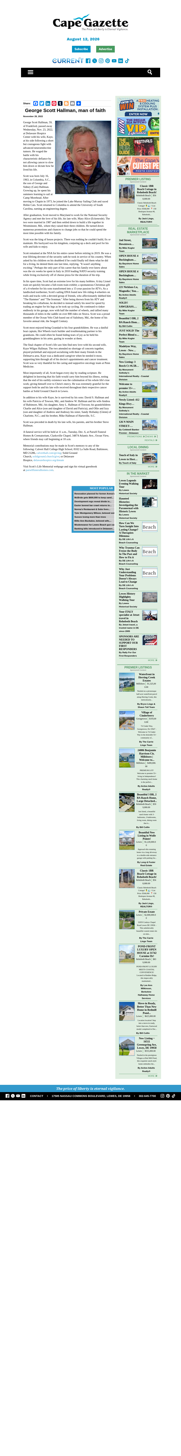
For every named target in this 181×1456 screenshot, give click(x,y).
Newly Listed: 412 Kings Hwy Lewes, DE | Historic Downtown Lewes (129, 402)
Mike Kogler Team (127, 249)
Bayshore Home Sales (129, 265)
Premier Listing (138, 179)
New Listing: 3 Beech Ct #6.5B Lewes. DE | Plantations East (128, 364)
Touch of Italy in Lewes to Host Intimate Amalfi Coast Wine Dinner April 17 (128, 457)
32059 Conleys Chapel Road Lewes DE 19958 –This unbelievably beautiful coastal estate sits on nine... (146, 928)
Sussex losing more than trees (90, 517)
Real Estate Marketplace (138, 230)
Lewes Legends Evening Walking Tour (129, 483)
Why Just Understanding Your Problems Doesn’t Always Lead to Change (128, 575)
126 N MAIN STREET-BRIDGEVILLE (128, 424)
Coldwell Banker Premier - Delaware (129, 431)
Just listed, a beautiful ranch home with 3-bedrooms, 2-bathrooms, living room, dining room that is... (146, 817)
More (151, 466)
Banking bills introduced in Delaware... (94, 528)
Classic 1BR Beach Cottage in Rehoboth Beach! (146, 189)
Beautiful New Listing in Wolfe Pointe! (147, 835)
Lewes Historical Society (128, 492)
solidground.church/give (46, 456)
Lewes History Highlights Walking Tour (127, 596)
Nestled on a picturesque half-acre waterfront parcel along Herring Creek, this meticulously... (146, 695)
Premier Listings (138, 667)
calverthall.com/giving (48, 452)
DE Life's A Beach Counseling (128, 541)
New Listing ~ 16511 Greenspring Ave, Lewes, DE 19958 (147, 1043)
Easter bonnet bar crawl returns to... (93, 505)
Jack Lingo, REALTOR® (147, 220)
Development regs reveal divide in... (92, 501)
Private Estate (147, 911)
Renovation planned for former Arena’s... (95, 493)
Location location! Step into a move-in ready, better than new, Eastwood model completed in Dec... (147, 1024)
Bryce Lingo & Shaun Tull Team (146, 705)
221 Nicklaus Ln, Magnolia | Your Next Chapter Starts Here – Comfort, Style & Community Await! (129, 289)
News (150, 436)
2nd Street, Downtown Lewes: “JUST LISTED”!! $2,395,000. (127, 242)
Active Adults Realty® (127, 296)
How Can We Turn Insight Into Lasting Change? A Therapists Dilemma (129, 529)
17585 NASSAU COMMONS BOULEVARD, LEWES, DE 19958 (91, 1096)
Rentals (149, 440)
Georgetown (141, 719)
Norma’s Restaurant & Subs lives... (92, 509)
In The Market (138, 473)
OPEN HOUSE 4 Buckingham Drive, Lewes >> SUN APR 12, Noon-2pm (128, 258)
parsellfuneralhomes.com (39, 470)
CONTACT (36, 1096)
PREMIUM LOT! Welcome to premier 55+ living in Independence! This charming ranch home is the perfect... (146, 776)
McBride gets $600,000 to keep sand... (93, 497)
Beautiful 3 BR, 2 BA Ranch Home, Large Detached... (147, 797)
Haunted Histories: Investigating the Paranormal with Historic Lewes (128, 505)
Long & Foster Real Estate (147, 864)
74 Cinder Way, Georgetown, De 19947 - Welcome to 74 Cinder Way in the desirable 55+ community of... (146, 732)
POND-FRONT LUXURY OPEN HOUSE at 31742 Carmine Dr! (146, 951)
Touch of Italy (129, 463)
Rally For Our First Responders (128, 654)
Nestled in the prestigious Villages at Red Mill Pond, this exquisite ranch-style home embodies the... (147, 1059)
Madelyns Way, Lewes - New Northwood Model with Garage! (127, 348)
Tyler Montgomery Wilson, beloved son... (95, 513)
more (151, 660)
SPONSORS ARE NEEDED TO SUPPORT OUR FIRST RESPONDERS (129, 643)
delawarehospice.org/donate (48, 460)
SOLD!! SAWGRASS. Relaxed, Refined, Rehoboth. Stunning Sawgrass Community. (129, 305)
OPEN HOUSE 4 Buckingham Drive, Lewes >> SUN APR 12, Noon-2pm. (128, 274)
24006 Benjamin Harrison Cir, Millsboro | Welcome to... (146, 755)
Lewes (139, 842)
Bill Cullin (127, 326)
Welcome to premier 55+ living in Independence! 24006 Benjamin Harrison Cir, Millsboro (128, 386)
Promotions (134, 436)
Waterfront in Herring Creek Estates (146, 677)
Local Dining (138, 447)
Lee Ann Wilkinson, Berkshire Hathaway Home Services (146, 991)
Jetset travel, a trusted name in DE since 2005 (129, 627)
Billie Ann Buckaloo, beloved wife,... (92, 521)
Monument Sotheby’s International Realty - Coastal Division (134, 374)
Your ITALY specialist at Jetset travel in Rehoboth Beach (129, 616)
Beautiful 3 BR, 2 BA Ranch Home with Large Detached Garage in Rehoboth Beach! (129, 320)
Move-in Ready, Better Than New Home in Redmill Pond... (146, 1008)
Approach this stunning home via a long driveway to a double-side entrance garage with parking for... (147, 853)
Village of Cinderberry (147, 714)
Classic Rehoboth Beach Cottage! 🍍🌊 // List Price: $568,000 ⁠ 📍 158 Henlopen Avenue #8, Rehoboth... (146, 208)
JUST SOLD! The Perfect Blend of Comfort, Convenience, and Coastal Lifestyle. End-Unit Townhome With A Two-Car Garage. (129, 333)
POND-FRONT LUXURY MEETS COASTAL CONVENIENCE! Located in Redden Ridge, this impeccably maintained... (146, 974)
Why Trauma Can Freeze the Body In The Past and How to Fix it (129, 552)
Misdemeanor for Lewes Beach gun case (95, 524)
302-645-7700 (147, 1096)
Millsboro (140, 684)
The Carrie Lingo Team (146, 743)
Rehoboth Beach (143, 195)
